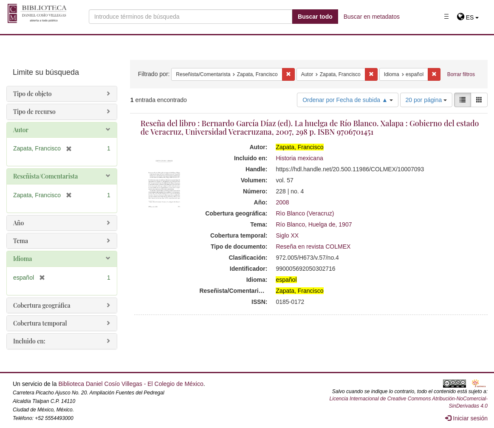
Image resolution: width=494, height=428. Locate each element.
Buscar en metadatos (372, 16)
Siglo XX (287, 235)
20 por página (426, 99)
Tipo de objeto (32, 94)
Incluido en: (29, 341)
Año (18, 223)
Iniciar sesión (466, 418)
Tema (20, 241)
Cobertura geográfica (42, 305)
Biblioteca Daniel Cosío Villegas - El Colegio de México (130, 383)
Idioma (22, 259)
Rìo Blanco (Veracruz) (305, 213)
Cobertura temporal (40, 323)
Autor (20, 130)
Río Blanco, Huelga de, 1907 (314, 224)
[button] (468, 17)
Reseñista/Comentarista (45, 176)
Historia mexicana (299, 158)
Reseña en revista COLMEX (313, 246)
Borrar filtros (461, 74)
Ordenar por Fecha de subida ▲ (347, 99)
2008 (282, 202)
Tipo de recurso (34, 112)
